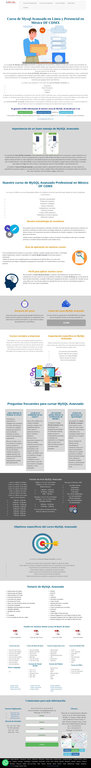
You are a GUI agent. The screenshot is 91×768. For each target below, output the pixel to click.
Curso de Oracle (34, 659)
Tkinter (52, 670)
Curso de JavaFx (13, 655)
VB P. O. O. (33, 671)
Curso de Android (13, 660)
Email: (42, 728)
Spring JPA (53, 653)
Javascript (74, 653)
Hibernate (53, 660)
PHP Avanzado (75, 657)
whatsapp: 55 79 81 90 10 (25, 112)
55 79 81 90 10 (44, 115)
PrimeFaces (53, 659)
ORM (51, 678)
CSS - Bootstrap (75, 651)
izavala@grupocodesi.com (45, 119)
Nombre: (42, 715)
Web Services (54, 650)
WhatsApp (75, 750)
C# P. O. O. (33, 670)
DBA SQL (32, 657)
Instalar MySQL (14, 687)
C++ (10, 671)
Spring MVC (53, 651)
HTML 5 (73, 650)
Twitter (82, 750)
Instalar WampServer (56, 687)
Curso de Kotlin (13, 662)
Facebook (67, 750)
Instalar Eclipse (34, 689)
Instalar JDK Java (35, 685)
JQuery (73, 659)
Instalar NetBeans (55, 685)
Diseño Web (71, 3)
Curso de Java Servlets (15, 657)
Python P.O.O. (54, 668)
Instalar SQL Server (15, 689)
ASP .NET (32, 677)
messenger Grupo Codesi (44, 112)
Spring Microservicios (56, 655)
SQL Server (33, 653)
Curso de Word (75, 669)
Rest (51, 677)
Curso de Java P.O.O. (15, 650)
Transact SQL (33, 655)
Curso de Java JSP (14, 659)
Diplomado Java (15, 713)
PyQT (52, 671)
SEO (72, 662)
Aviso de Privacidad (53, 766)
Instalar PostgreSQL (35, 687)
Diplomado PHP (15, 714)
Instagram (75, 754)
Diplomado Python (15, 718)
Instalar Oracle (14, 685)
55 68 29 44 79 (61, 115)
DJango (52, 675)
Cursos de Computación (46, 3)
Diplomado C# (15, 716)
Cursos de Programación (30, 3)
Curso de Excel (75, 673)
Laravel (73, 660)
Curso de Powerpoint (77, 671)
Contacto (25, 7)
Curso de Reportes (14, 664)
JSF (51, 657)
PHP (72, 655)
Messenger (68, 754)
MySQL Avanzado (34, 651)
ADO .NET (32, 675)
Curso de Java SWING (15, 651)
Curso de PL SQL (34, 660)
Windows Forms (34, 673)
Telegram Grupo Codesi (66, 112)
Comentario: (42, 735)
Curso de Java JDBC (14, 653)
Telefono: (42, 722)
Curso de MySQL (60, 3)
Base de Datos (54, 673)
